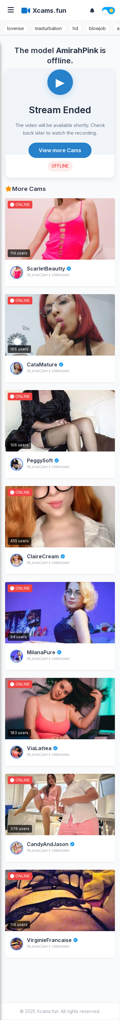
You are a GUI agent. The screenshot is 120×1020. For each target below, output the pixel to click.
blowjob (97, 28)
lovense (15, 28)
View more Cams (60, 150)
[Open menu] (10, 10)
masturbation (48, 28)
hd (75, 28)
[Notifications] (92, 10)
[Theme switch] (108, 10)
